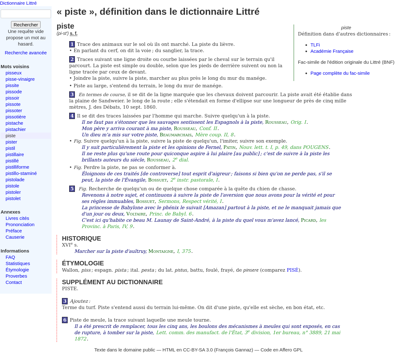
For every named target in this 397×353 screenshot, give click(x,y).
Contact (14, 282)
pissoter (14, 110)
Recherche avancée (26, 52)
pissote (13, 104)
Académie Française (332, 51)
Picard (308, 220)
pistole (12, 185)
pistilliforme (17, 167)
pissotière (16, 116)
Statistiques (18, 263)
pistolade (15, 179)
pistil (10, 148)
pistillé (12, 160)
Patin (229, 147)
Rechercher (26, 24)
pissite (12, 85)
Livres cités (17, 218)
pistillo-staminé (21, 173)
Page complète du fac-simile (340, 73)
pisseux (14, 72)
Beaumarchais (175, 135)
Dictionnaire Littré (18, 3)
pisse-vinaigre (20, 79)
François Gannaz (234, 349)
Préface (14, 230)
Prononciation (20, 224)
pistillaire (15, 154)
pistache (14, 123)
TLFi (315, 44)
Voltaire (136, 214)
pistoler (13, 192)
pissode (14, 91)
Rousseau (276, 122)
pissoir (12, 97)
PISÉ (292, 270)
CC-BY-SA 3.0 (198, 349)
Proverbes (16, 276)
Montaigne (160, 251)
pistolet (13, 198)
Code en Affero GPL (281, 349)
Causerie (15, 237)
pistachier (16, 129)
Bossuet (157, 180)
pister (11, 141)
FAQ (10, 257)
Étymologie (17, 269)
